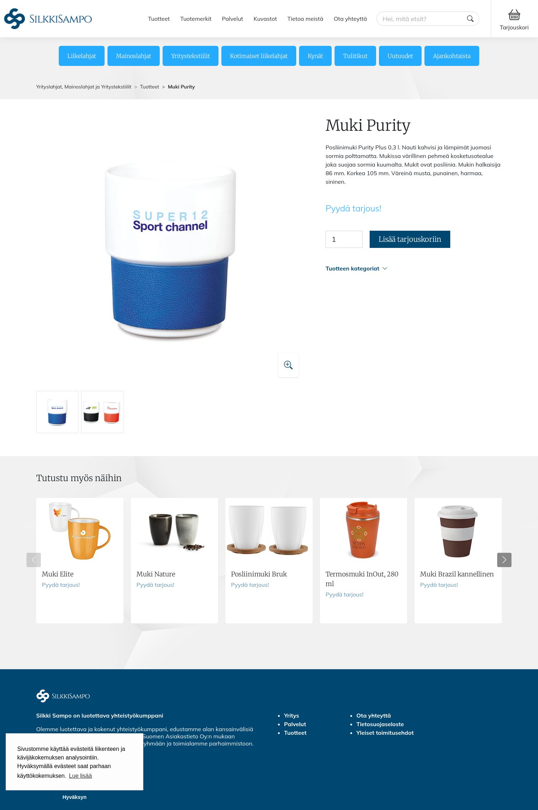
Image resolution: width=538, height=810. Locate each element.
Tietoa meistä (305, 18)
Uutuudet (400, 55)
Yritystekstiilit (190, 55)
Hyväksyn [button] (74, 797)
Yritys (291, 715)
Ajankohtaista (452, 55)
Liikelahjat (81, 55)
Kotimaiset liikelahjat (259, 55)
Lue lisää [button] (80, 776)
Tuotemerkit (195, 18)
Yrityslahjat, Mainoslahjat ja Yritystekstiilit (83, 86)
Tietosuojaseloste (380, 724)
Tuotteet (159, 18)
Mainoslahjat (133, 55)
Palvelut (232, 18)
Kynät (315, 55)
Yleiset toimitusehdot (385, 732)
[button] (414, 268)
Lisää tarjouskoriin (410, 239)
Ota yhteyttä (350, 18)
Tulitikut (355, 55)
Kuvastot (265, 18)
